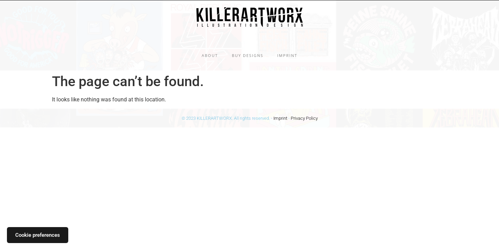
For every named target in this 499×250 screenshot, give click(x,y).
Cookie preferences (37, 235)
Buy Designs (247, 55)
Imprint (287, 55)
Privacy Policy (304, 118)
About (210, 55)
